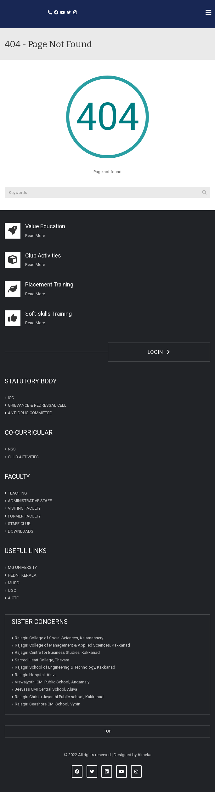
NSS (12, 449)
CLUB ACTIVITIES (23, 456)
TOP (107, 731)
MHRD (14, 582)
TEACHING (17, 493)
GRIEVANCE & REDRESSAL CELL (37, 405)
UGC (12, 590)
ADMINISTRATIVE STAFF (30, 500)
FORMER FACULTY (24, 515)
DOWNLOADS (20, 531)
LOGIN (159, 352)
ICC (11, 397)
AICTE (13, 598)
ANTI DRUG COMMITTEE (30, 412)
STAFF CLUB (19, 523)
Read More (35, 264)
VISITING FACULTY (24, 508)
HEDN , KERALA (22, 575)
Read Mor (34, 235)
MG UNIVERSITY (22, 567)
